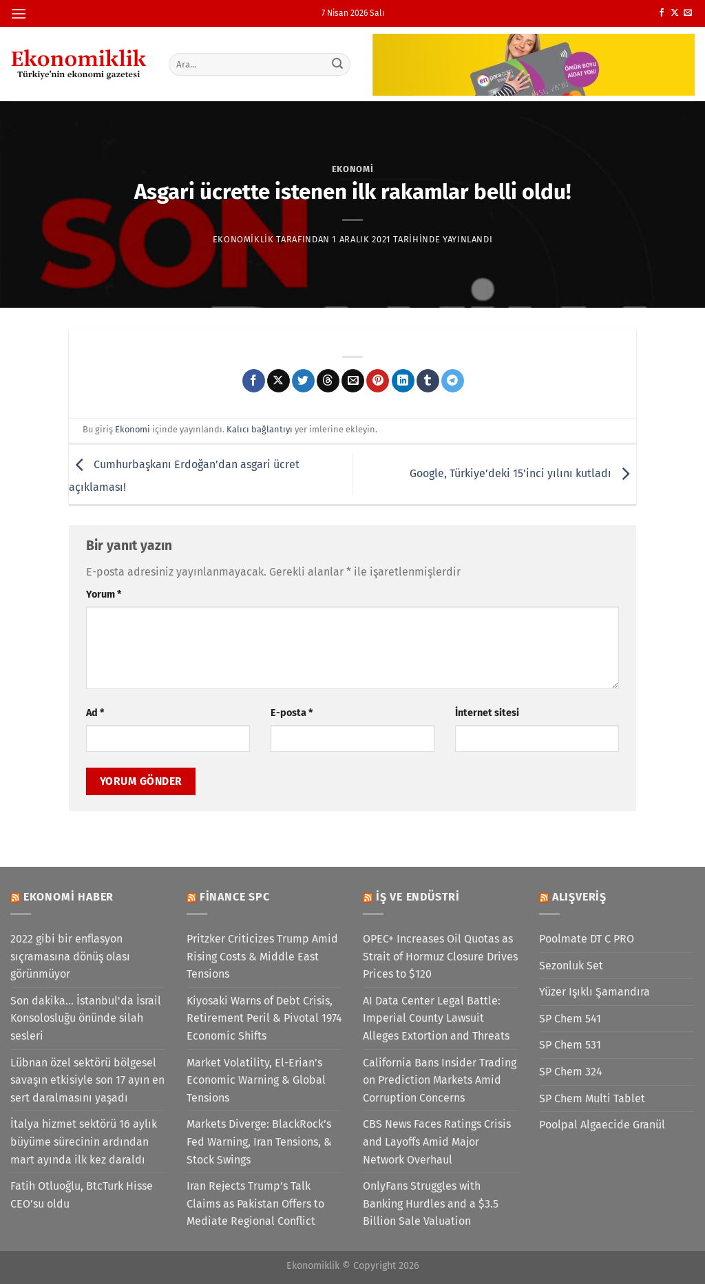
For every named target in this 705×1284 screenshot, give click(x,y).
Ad (95, 713)
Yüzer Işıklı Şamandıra (594, 991)
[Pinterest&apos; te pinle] (377, 380)
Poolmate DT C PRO (586, 938)
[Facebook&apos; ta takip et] (661, 13)
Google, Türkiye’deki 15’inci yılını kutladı (523, 473)
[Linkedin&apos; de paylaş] (403, 380)
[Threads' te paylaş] (328, 380)
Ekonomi (353, 169)
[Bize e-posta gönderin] (688, 13)
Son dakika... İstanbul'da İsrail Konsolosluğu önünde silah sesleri (85, 1018)
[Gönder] (337, 64)
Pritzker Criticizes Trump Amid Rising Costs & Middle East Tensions (262, 956)
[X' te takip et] (675, 13)
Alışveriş (579, 896)
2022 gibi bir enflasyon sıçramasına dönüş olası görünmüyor (70, 956)
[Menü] (18, 13)
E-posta (292, 713)
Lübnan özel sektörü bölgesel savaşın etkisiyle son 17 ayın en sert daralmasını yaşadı (87, 1080)
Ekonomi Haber (68, 896)
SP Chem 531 (570, 1044)
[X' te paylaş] (278, 380)
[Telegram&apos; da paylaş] (452, 380)
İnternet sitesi (487, 713)
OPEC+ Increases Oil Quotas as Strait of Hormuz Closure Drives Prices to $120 (440, 956)
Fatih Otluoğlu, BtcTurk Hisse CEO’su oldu (81, 1194)
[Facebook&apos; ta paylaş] (253, 380)
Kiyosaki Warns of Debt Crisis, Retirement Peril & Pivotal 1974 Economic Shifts (264, 1018)
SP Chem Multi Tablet (592, 1098)
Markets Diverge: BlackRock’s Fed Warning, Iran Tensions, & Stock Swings (259, 1141)
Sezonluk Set (571, 965)
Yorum (103, 594)
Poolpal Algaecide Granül (602, 1124)
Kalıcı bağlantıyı (260, 429)
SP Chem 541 (570, 1018)
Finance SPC (235, 896)
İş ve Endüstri (418, 896)
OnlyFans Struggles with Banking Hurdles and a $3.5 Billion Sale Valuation (430, 1203)
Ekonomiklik (243, 239)
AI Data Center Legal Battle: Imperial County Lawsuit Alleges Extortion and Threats (436, 1018)
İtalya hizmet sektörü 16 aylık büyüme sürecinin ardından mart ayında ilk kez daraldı (83, 1141)
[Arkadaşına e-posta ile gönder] (352, 380)
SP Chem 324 (570, 1071)
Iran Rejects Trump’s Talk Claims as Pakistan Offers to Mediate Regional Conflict (255, 1203)
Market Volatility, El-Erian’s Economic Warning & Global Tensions (256, 1080)
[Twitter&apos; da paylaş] (303, 380)
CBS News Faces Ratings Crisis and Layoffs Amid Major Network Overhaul (437, 1141)
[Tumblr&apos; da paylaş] (428, 380)
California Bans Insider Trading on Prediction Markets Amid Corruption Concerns (439, 1080)
